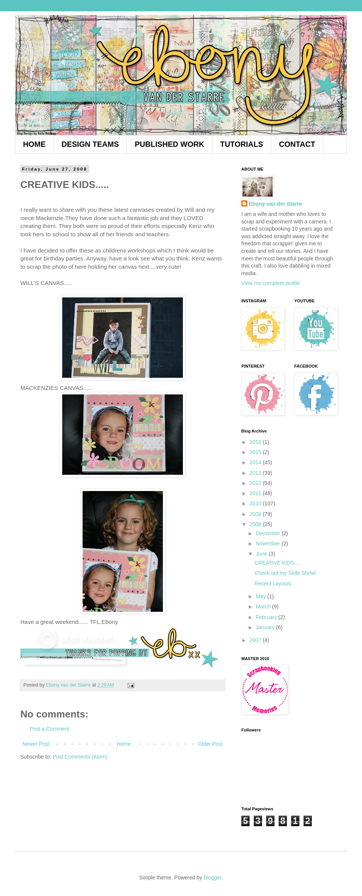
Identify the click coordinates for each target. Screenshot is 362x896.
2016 (256, 442)
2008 (256, 524)
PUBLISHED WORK (169, 144)
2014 (256, 462)
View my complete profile (270, 283)
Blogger (212, 877)
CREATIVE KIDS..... (278, 563)
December (268, 533)
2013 (256, 473)
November (268, 543)
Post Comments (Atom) (80, 757)
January (266, 627)
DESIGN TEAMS (90, 144)
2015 (256, 452)
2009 (256, 514)
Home (123, 744)
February (267, 617)
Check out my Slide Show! (285, 573)
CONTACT (297, 144)
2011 (256, 493)
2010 (256, 503)
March (264, 606)
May (261, 596)
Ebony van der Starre (275, 204)
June (262, 554)
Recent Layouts (273, 583)
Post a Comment (49, 729)
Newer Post (35, 744)
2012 (256, 483)
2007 (256, 640)
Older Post (210, 744)
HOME (34, 144)
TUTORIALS (241, 144)
